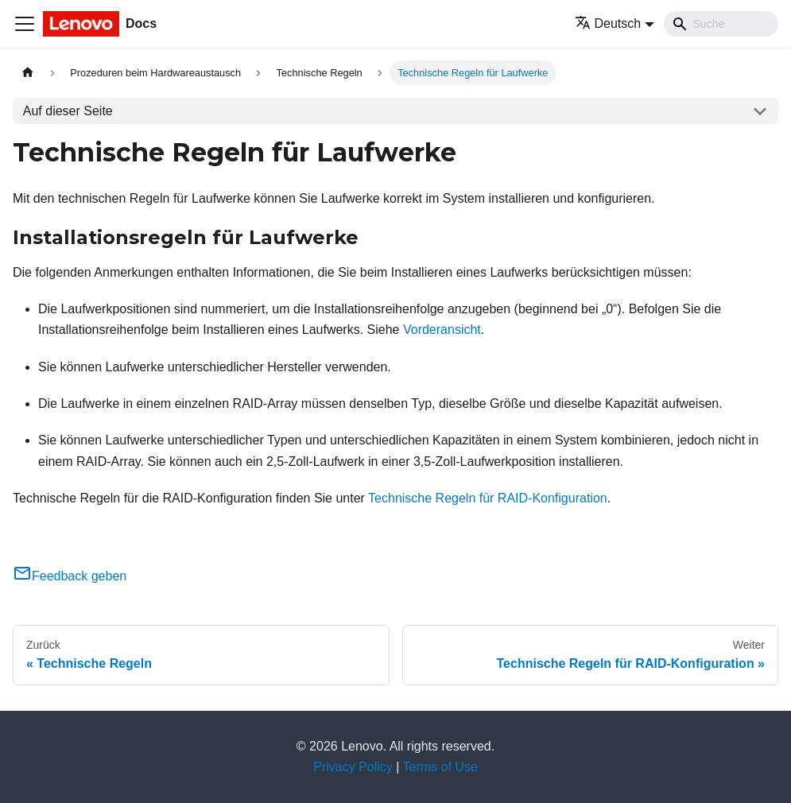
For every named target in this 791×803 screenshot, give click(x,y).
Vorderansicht (442, 329)
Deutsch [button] (608, 23)
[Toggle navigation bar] (25, 24)
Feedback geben (69, 576)
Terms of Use (440, 767)
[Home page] (28, 72)
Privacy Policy (353, 767)
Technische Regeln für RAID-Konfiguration (487, 498)
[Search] (721, 24)
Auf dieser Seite (68, 111)
